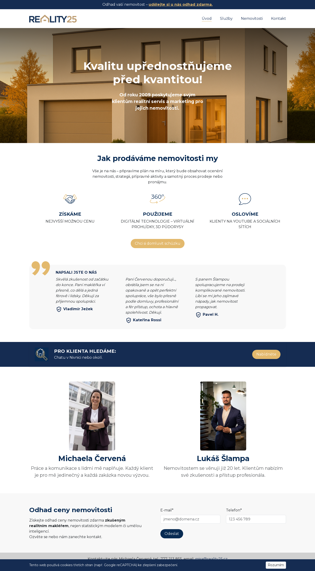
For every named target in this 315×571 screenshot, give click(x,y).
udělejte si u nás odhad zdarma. (181, 4)
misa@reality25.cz (211, 559)
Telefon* (234, 510)
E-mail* (166, 510)
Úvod (207, 18)
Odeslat (172, 533)
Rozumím (276, 565)
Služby (226, 18)
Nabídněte (266, 354)
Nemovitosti (252, 18)
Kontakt (278, 18)
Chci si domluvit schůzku (157, 243)
